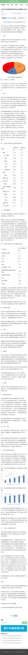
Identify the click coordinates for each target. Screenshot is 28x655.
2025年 (16, 4)
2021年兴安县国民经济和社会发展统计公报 (12, 640)
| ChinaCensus (16, 652)
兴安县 (15, 615)
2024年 (21, 4)
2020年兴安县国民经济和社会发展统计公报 (12, 642)
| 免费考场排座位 (22, 652)
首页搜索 (3, 4)
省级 (12, 4)
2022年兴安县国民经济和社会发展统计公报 (12, 638)
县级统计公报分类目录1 (17, 13)
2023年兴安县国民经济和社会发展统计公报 (12, 635)
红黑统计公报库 (14, 1)
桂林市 (9, 18)
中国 (8, 4)
